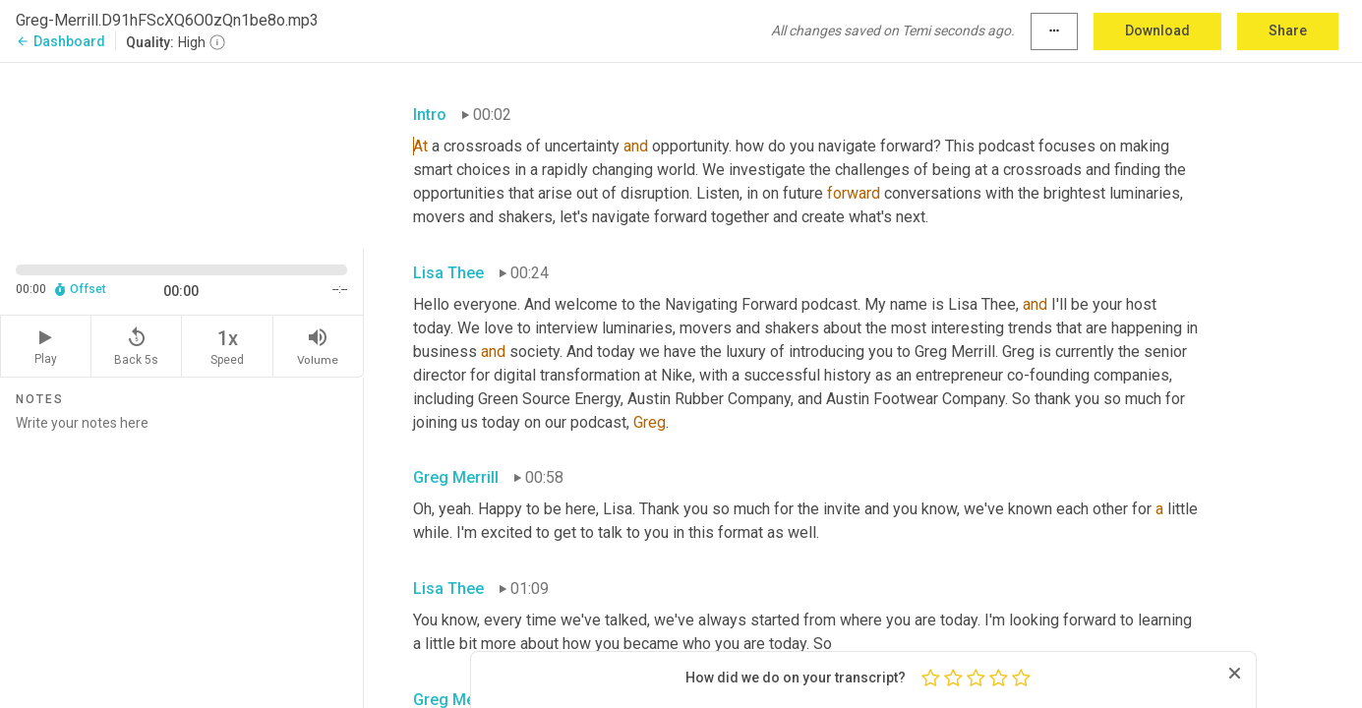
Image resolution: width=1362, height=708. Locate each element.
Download (1157, 30)
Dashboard (60, 41)
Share (1288, 30)
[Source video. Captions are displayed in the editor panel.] (182, 154)
